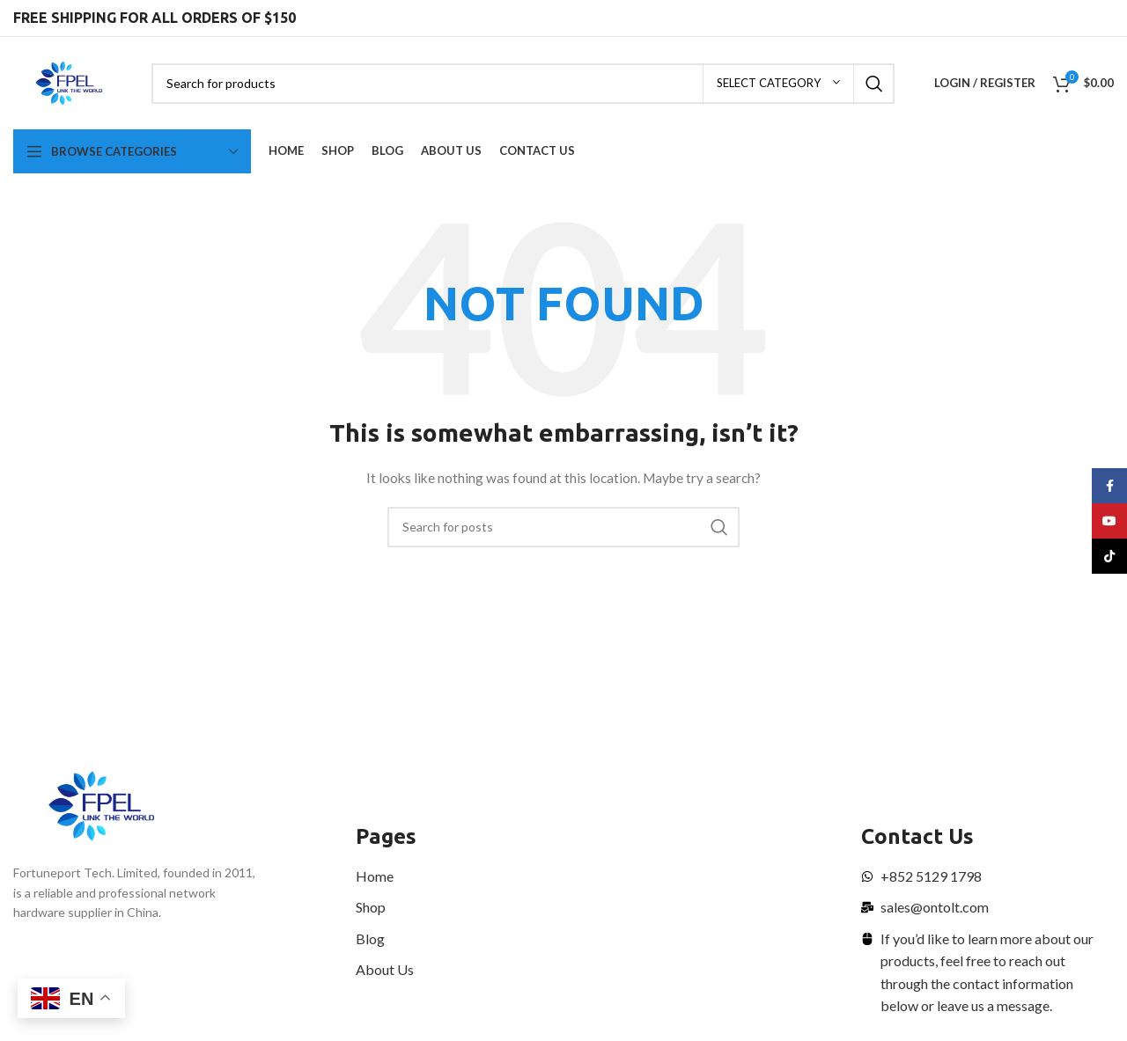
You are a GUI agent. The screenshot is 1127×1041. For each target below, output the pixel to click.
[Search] (523, 83)
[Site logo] (69, 81)
